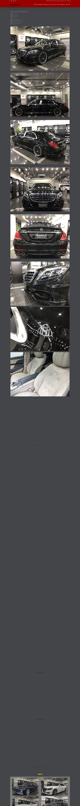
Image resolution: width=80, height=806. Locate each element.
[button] (69, 4)
